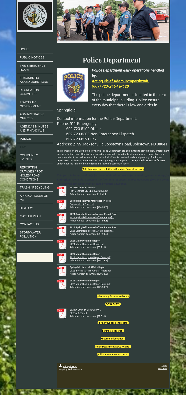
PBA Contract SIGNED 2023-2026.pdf (89, 190)
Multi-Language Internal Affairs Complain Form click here (112, 169)
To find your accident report (112, 322)
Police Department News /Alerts (112, 346)
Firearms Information (112, 338)
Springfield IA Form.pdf (82, 204)
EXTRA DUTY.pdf (78, 313)
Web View (162, 368)
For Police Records (112, 330)
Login (164, 365)
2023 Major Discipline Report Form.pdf (90, 257)
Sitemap (73, 366)
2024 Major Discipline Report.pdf (87, 244)
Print (63, 366)
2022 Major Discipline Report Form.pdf (90, 283)
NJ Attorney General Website (112, 296)
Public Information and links (112, 354)
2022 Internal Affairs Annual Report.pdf (90, 270)
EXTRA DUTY (112, 304)
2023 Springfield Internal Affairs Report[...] (92, 217)
